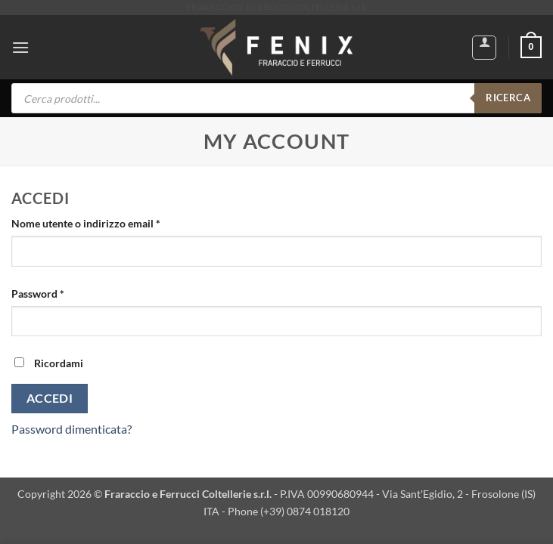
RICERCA (508, 97)
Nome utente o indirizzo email (107, 222)
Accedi (49, 398)
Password (59, 292)
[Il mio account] (484, 48)
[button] (20, 47)
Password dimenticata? (71, 429)
